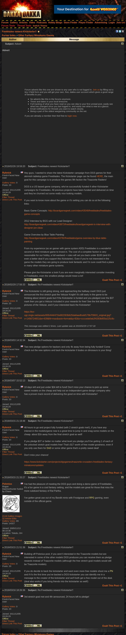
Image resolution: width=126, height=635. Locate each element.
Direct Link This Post (12, 199)
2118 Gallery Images (12, 516)
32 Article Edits (9, 518)
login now (72, 116)
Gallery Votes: (9, 182)
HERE (100, 176)
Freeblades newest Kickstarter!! (19, 31)
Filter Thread (8, 197)
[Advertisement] (69, 67)
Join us (96, 89)
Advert (18, 44)
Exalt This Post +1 (112, 280)
